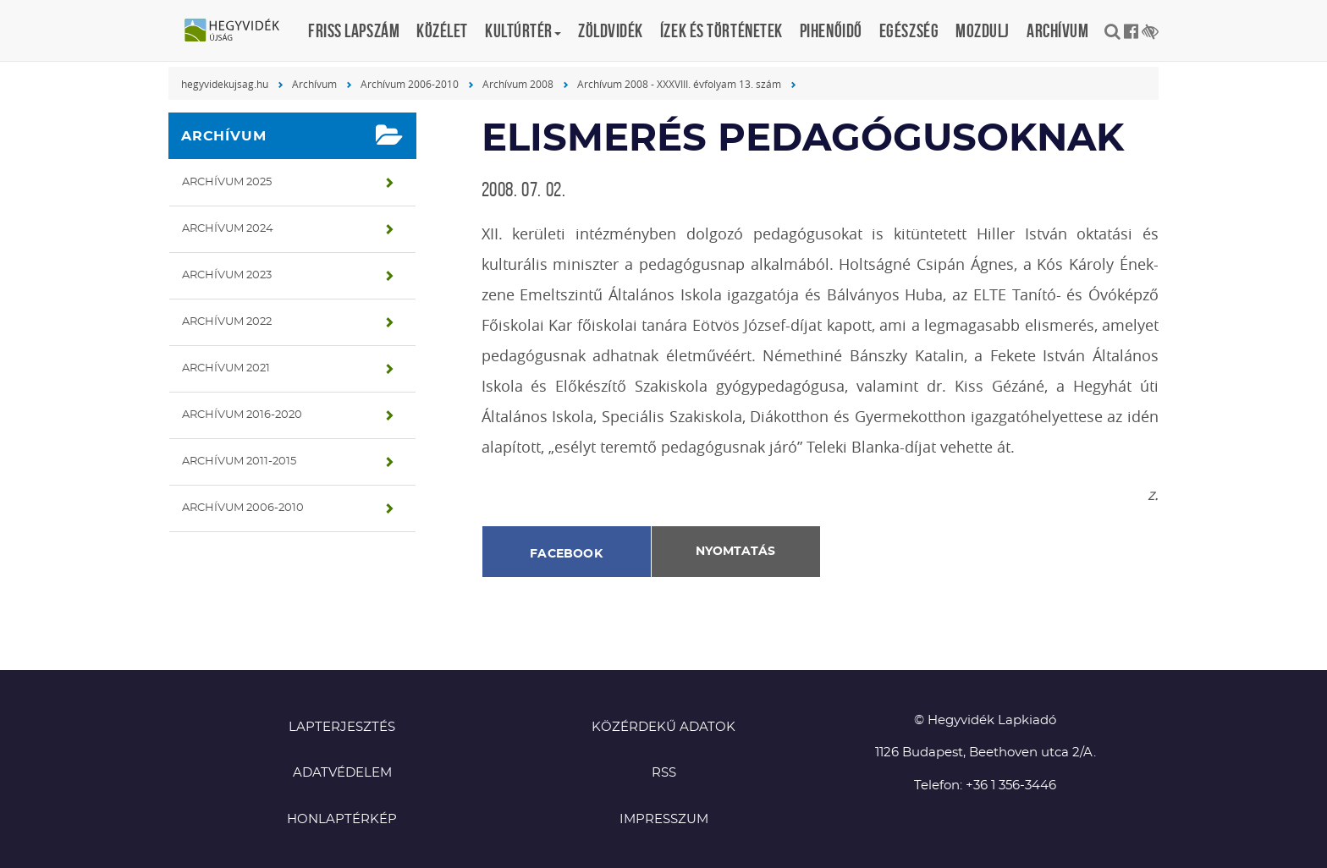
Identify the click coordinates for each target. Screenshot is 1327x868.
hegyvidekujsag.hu (224, 84)
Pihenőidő (831, 30)
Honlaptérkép (342, 819)
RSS (664, 772)
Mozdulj (982, 30)
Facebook (566, 554)
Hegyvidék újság (240, 31)
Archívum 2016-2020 (242, 414)
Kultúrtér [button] (523, 30)
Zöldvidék (610, 30)
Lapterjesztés (342, 727)
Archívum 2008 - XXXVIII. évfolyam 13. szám (679, 84)
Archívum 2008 (517, 84)
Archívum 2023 (227, 275)
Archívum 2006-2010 (410, 84)
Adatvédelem (342, 772)
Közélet (442, 30)
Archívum (1057, 30)
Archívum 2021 (226, 368)
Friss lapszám (353, 30)
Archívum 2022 (227, 321)
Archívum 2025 (227, 182)
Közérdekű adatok (663, 727)
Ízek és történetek (721, 30)
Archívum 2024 (227, 228)
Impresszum (663, 819)
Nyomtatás (735, 552)
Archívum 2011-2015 (239, 461)
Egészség (909, 30)
